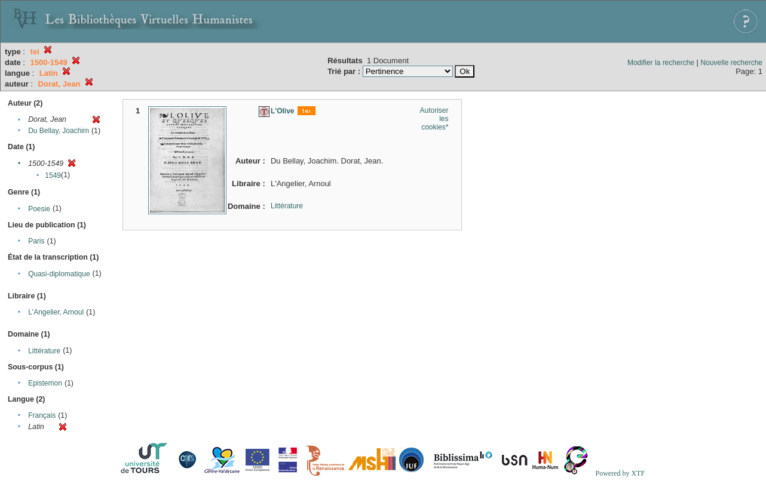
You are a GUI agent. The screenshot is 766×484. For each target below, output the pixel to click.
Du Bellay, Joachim (58, 131)
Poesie (39, 209)
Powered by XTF (620, 473)
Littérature (44, 351)
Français (42, 415)
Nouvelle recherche (731, 62)
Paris (36, 241)
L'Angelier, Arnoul (56, 312)
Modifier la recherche (660, 62)
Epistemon (45, 383)
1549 (53, 175)
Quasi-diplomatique (59, 274)
